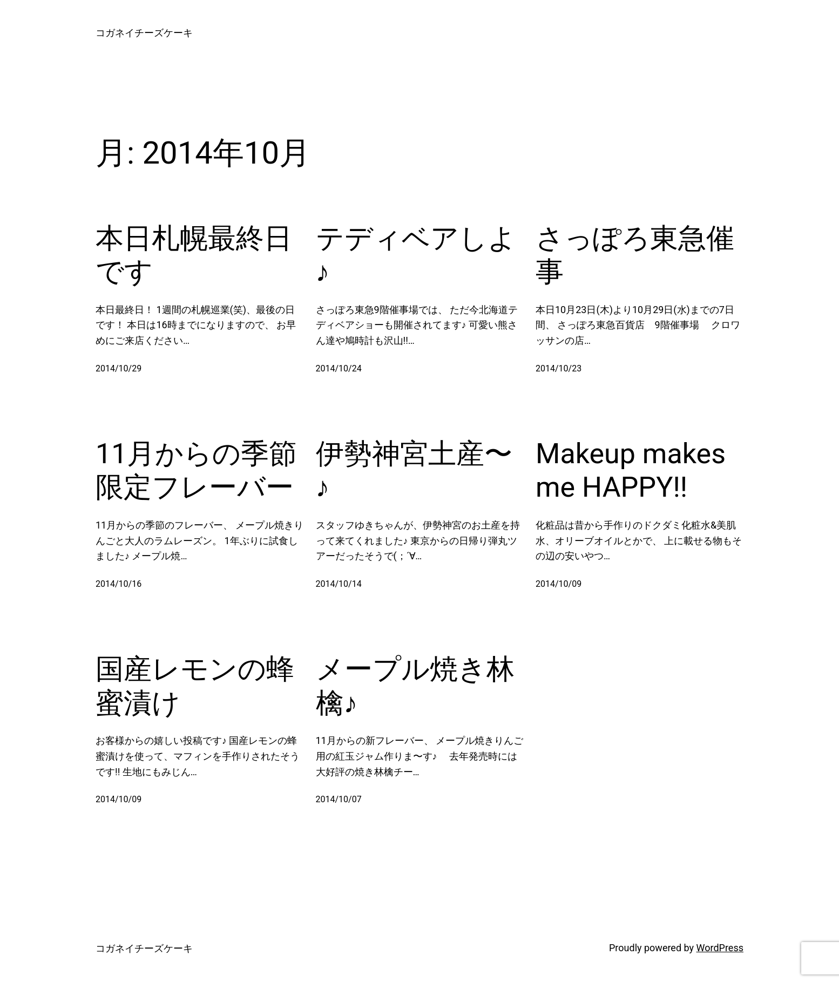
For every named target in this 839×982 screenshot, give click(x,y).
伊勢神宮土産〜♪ (414, 470)
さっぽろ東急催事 (635, 255)
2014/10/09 (558, 584)
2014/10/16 (118, 584)
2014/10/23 (558, 368)
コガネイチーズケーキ (144, 32)
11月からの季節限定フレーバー (196, 470)
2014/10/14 (339, 584)
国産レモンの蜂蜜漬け (195, 686)
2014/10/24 (339, 368)
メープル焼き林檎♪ (415, 686)
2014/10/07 (339, 799)
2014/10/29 (118, 368)
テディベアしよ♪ (416, 255)
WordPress (719, 947)
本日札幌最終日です (194, 255)
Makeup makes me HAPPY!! (631, 470)
